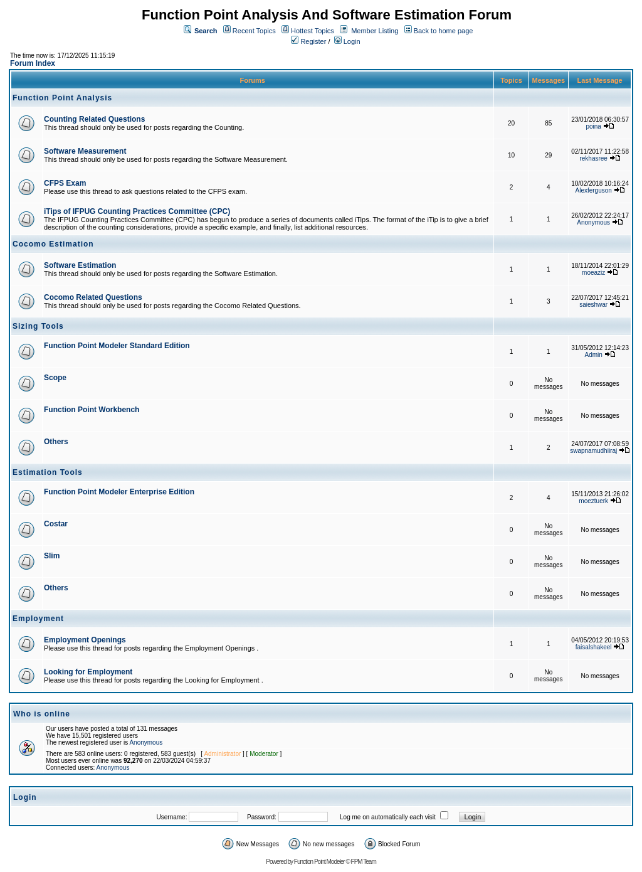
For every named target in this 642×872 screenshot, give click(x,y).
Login (347, 41)
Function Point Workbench (91, 409)
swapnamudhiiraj (593, 450)
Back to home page (443, 31)
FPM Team (363, 861)
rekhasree (593, 158)
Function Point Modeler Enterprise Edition (119, 491)
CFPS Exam (65, 183)
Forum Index (32, 63)
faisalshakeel (594, 647)
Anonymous (593, 222)
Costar (56, 523)
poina (593, 126)
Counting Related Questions (94, 119)
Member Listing (374, 31)
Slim (52, 555)
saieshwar (593, 304)
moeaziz (593, 272)
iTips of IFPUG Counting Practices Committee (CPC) (137, 211)
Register (308, 41)
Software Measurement (85, 151)
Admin (594, 354)
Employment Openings (85, 639)
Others (56, 441)
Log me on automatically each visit (388, 817)
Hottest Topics (312, 31)
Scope (55, 377)
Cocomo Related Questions (93, 297)
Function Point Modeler (319, 861)
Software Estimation (80, 265)
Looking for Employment (88, 671)
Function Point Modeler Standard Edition (117, 345)
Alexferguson (594, 190)
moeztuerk (593, 500)
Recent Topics (254, 31)
